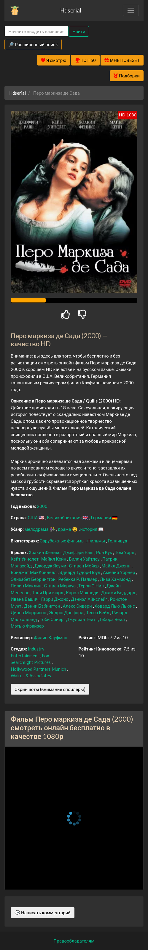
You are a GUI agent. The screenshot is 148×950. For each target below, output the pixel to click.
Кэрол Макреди (82, 592)
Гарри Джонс (55, 599)
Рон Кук (104, 552)
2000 (42, 506)
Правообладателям (74, 940)
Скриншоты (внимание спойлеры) (50, 689)
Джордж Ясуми (50, 565)
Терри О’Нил (91, 585)
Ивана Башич (25, 599)
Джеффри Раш (78, 552)
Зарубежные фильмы (63, 540)
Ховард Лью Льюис (115, 606)
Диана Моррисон (29, 612)
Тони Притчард (48, 592)
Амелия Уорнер (119, 572)
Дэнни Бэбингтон (42, 606)
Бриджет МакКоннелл (34, 572)
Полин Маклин (26, 585)
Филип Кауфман (50, 637)
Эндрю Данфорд (66, 612)
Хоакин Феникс (45, 552)
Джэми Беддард (118, 592)
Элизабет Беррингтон (33, 579)
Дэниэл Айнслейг (89, 599)
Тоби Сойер (52, 619)
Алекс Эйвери (78, 606)
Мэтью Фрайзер (27, 625)
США (33, 517)
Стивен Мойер (84, 565)
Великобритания (64, 517)
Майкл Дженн (116, 565)
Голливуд (117, 540)
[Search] (36, 31)
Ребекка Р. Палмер (78, 579)
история (89, 529)
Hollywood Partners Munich (39, 669)
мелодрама (37, 529)
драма (65, 529)
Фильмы (96, 540)
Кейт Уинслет (25, 558)
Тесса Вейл (98, 612)
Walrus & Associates (31, 675)
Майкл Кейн (54, 558)
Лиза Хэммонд (116, 579)
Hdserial (70, 10)
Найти (78, 31)
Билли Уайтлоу (84, 558)
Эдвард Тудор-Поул (80, 572)
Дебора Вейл (112, 619)
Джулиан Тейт (81, 619)
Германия (101, 517)
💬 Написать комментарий (43, 912)
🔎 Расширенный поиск (33, 44)
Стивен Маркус (60, 585)
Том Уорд (125, 552)
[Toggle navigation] (131, 10)
